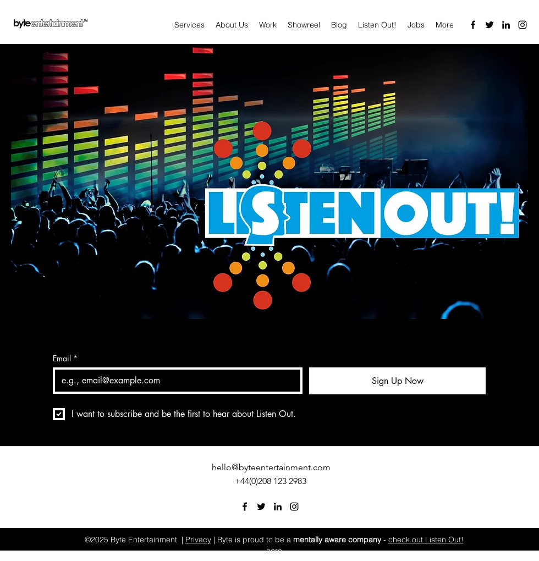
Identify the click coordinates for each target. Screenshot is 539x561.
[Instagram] (522, 24)
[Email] (174, 381)
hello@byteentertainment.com (271, 467)
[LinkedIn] (506, 24)
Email (65, 358)
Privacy (198, 539)
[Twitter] (489, 24)
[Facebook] (473, 24)
